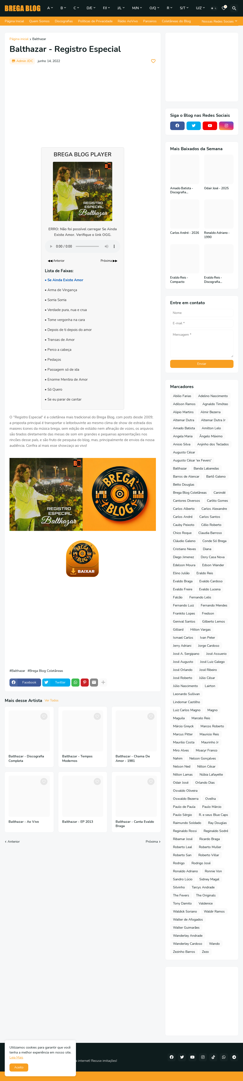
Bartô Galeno (216, 476)
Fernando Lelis (200, 597)
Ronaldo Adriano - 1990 (217, 235)
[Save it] (153, 61)
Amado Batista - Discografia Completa (181, 190)
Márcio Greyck (183, 726)
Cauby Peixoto (183, 525)
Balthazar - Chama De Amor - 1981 (133, 758)
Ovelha (210, 798)
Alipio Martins (183, 412)
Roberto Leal (182, 847)
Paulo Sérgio (182, 815)
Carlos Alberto (184, 509)
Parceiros (150, 21)
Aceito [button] (18, 1067)
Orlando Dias (205, 782)
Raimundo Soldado (187, 823)
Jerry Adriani (182, 645)
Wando (214, 943)
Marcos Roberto (212, 726)
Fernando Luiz (183, 605)
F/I (105, 8)
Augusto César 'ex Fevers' (192, 460)
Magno (212, 710)
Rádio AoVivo (128, 21)
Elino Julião (181, 573)
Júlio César (207, 678)
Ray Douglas (217, 823)
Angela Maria (182, 436)
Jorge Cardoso (208, 645)
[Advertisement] (82, 103)
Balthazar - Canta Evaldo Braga (135, 824)
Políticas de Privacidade (95, 21)
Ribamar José (182, 839)
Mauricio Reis (209, 734)
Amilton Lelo (211, 428)
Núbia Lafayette (211, 774)
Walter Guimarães (186, 927)
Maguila (179, 718)
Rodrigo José (201, 863)
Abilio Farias (182, 396)
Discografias (64, 21)
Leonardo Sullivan (186, 694)
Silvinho (179, 887)
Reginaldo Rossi (185, 831)
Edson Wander (213, 565)
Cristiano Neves (184, 549)
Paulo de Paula (184, 807)
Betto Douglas (183, 484)
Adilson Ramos (184, 404)
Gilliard (178, 629)
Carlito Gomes (217, 500)
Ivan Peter (207, 637)
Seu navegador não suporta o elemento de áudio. (82, 246)
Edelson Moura (184, 565)
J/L (119, 8)
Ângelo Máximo (211, 436)
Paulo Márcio (211, 807)
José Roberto (182, 678)
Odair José (180, 782)
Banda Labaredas (206, 468)
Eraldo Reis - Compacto (179, 280)
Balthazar (39, 39)
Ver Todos (51, 700)
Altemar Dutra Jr (213, 420)
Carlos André (182, 517)
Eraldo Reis (204, 573)
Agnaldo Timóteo (215, 404)
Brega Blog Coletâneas (46, 671)
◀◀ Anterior (56, 261)
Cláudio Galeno (184, 541)
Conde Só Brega (214, 541)
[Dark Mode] (214, 8)
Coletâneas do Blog (176, 21)
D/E (89, 8)
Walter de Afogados (188, 919)
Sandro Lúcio (182, 879)
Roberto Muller (210, 847)
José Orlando (182, 670)
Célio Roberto (211, 525)
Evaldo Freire (182, 589)
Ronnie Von (213, 871)
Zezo (205, 952)
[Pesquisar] (234, 8)
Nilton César (206, 766)
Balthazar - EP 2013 (77, 822)
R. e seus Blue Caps (213, 815)
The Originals (206, 895)
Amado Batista (184, 428)
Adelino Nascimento (213, 396)
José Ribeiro (208, 670)
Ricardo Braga (209, 839)
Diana (207, 549)
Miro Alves (181, 750)
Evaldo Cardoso (211, 581)
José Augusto (183, 662)
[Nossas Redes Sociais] (218, 21)
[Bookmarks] (223, 8)
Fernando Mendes (214, 605)
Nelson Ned (181, 766)
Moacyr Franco (206, 750)
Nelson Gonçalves (202, 758)
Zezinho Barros (184, 952)
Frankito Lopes (184, 613)
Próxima (152, 841)
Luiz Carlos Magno (187, 710)
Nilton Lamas (183, 774)
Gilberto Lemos (213, 621)
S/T (182, 8)
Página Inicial (14, 21)
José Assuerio (216, 653)
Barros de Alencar (186, 476)
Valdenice (206, 903)
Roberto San (182, 855)
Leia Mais (16, 1057)
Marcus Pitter (183, 734)
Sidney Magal (209, 879)
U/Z (199, 8)
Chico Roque (182, 533)
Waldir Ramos (214, 911)
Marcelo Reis (201, 718)
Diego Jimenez (183, 557)
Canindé (219, 492)
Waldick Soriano (185, 911)
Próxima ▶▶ (109, 261)
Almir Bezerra (210, 412)
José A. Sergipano (186, 653)
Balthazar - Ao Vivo (24, 822)
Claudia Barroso (210, 533)
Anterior (14, 841)
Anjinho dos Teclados (213, 444)
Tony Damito (182, 903)
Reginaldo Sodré (216, 831)
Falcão (177, 597)
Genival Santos (184, 621)
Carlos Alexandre (214, 509)
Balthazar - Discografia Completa (26, 758)
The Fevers (181, 895)
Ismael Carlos (183, 637)
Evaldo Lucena (209, 589)
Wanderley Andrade (187, 935)
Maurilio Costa (183, 742)
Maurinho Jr (210, 742)
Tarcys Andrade (203, 887)
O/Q (153, 8)
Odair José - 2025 (216, 188)
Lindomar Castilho (186, 702)
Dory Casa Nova (212, 557)
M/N (135, 8)
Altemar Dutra (183, 420)
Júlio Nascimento (185, 686)
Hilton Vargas (200, 629)
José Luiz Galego (212, 662)
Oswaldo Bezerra (185, 798)
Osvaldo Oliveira (185, 790)
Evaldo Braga (182, 581)
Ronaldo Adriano (185, 871)
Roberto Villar (208, 855)
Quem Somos (39, 21)
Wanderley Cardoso (187, 943)
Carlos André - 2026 (184, 233)
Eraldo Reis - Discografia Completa (213, 280)
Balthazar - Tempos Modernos (77, 758)
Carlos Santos (209, 517)
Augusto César (184, 452)
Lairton (210, 686)
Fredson (208, 613)
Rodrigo (179, 863)
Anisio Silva (181, 444)
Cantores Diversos (186, 500)
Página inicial (18, 39)
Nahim (177, 758)
